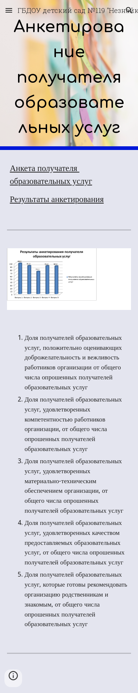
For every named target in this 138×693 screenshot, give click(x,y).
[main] (69, 75)
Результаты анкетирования (57, 199)
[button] (9, 10)
